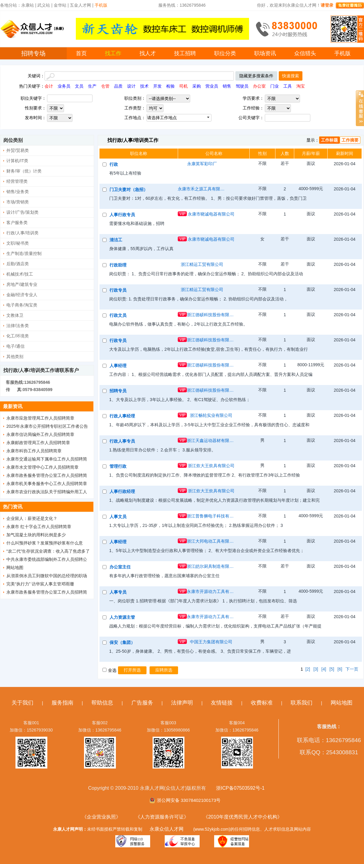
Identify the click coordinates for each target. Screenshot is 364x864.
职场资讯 (265, 53)
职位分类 (225, 53)
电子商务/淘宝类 (21, 305)
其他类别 (14, 356)
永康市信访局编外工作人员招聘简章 (40, 434)
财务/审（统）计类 (24, 171)
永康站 (27, 5)
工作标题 (329, 140)
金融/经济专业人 (21, 294)
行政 (114, 164)
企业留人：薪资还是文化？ (31, 518)
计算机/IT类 (17, 160)
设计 (131, 86)
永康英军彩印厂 (202, 163)
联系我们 (301, 703)
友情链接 (222, 703)
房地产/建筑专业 (21, 284)
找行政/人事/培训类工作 (133, 140)
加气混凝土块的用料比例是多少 (36, 534)
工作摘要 (350, 140)
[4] (324, 669)
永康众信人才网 (167, 829)
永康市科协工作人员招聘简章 (34, 450)
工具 (287, 86)
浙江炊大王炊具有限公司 (211, 465)
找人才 (148, 53)
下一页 (351, 669)
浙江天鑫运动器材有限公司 (211, 440)
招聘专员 (118, 390)
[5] (331, 669)
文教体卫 (14, 315)
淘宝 (300, 86)
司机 (183, 86)
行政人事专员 (122, 441)
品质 (118, 86)
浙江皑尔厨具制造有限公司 (211, 566)
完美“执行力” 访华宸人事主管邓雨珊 (40, 583)
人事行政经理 (122, 491)
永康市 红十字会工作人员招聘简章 (38, 526)
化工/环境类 (17, 335)
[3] (315, 669)
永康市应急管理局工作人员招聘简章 (40, 418)
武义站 (43, 5)
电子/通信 (15, 346)
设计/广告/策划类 (22, 212)
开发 (157, 86)
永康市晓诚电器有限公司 (211, 214)
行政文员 (118, 315)
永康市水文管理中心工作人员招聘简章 (42, 467)
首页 (81, 53)
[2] (307, 669)
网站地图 (14, 567)
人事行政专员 (122, 214)
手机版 (342, 53)
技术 (144, 86)
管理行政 (118, 466)
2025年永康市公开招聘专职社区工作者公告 (47, 426)
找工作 (113, 53)
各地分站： (10, 5)
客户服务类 (17, 222)
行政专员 (118, 290)
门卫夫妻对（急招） (129, 189)
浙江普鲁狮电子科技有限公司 (211, 516)
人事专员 (118, 592)
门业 (274, 86)
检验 (170, 86)
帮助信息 (102, 703)
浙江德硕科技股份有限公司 (211, 314)
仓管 (105, 86)
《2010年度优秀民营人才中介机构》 (242, 816)
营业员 (211, 86)
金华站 (60, 5)
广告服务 (142, 703)
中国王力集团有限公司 (211, 641)
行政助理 (118, 265)
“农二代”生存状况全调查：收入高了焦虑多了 (48, 551)
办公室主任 (120, 566)
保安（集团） (122, 642)
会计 (49, 86)
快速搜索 (290, 75)
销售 (227, 86)
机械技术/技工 (19, 274)
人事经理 (118, 365)
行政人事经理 (122, 416)
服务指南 (62, 703)
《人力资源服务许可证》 (162, 816)
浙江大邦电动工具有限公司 (211, 541)
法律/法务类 (17, 325)
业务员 (64, 86)
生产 (92, 86)
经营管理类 (17, 181)
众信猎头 (305, 53)
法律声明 (182, 703)
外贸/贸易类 (17, 150)
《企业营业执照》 (101, 816)
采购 (196, 86)
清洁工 (116, 239)
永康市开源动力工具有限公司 (211, 591)
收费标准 (262, 703)
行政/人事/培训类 (22, 232)
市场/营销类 (17, 201)
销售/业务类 (17, 191)
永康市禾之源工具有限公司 (202, 188)
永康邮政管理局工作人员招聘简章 (38, 442)
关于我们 (22, 703)
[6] (340, 669)
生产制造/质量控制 (24, 253)
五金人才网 (80, 5)
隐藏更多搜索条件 (256, 75)
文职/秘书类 (17, 243)
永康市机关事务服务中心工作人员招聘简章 (46, 483)
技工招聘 (185, 53)
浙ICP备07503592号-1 (240, 788)
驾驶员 (242, 86)
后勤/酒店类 (17, 263)
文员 (79, 86)
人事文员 (118, 516)
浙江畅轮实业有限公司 (211, 415)
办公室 (259, 86)
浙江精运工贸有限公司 (202, 264)
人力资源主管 (122, 617)
